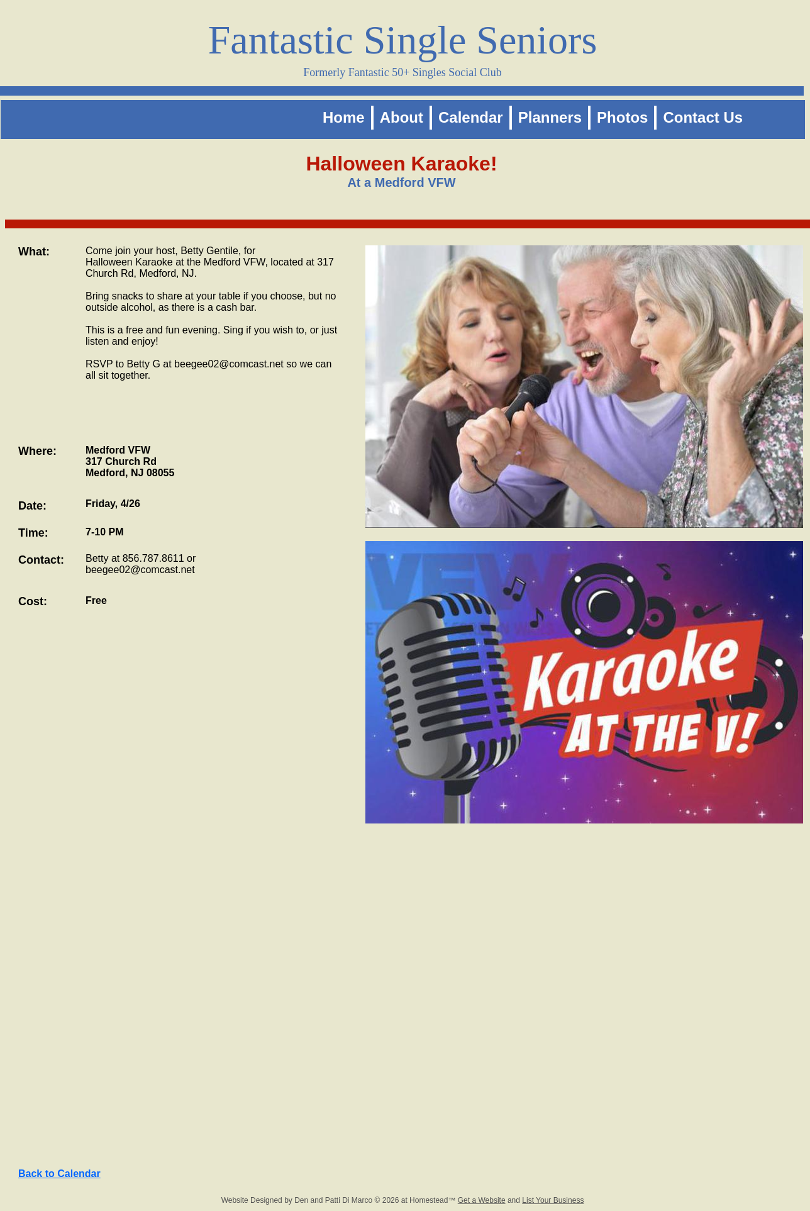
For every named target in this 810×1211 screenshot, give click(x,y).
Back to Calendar (59, 1173)
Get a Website (482, 1200)
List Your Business (553, 1200)
